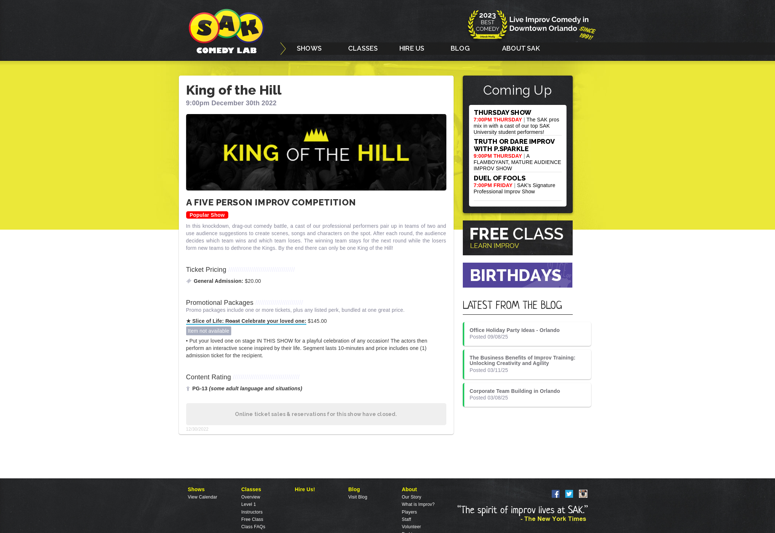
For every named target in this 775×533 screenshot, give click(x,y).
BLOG (460, 48)
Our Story (411, 497)
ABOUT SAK (521, 48)
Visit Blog (358, 497)
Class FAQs (253, 526)
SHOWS (309, 48)
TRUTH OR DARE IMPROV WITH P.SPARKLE (514, 145)
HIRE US (411, 48)
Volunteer (411, 526)
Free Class (252, 519)
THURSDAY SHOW (503, 112)
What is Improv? (418, 504)
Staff (406, 519)
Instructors (252, 512)
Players (409, 512)
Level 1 (248, 504)
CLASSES (363, 48)
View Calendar (202, 497)
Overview (251, 497)
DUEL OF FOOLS (500, 178)
